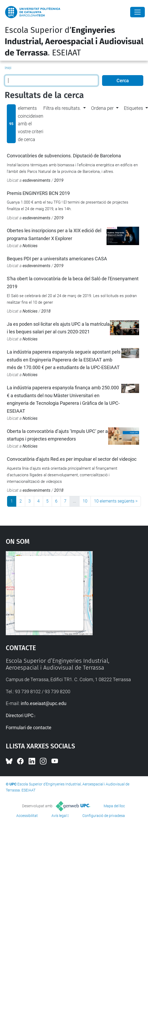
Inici (8, 68)
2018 (46, 311)
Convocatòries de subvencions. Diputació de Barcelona (64, 155)
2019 (59, 180)
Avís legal (59, 816)
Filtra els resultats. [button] (62, 108)
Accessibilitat (27, 816)
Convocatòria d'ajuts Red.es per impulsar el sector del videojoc (71, 459)
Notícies (30, 245)
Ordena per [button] (102, 108)
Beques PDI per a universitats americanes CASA (57, 258)
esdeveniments (36, 180)
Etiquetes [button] (133, 108)
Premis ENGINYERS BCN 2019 (38, 193)
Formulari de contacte (28, 727)
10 (85, 501)
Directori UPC (20, 715)
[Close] (137, 12)
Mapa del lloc (114, 806)
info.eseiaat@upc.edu (43, 703)
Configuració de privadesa (103, 816)
